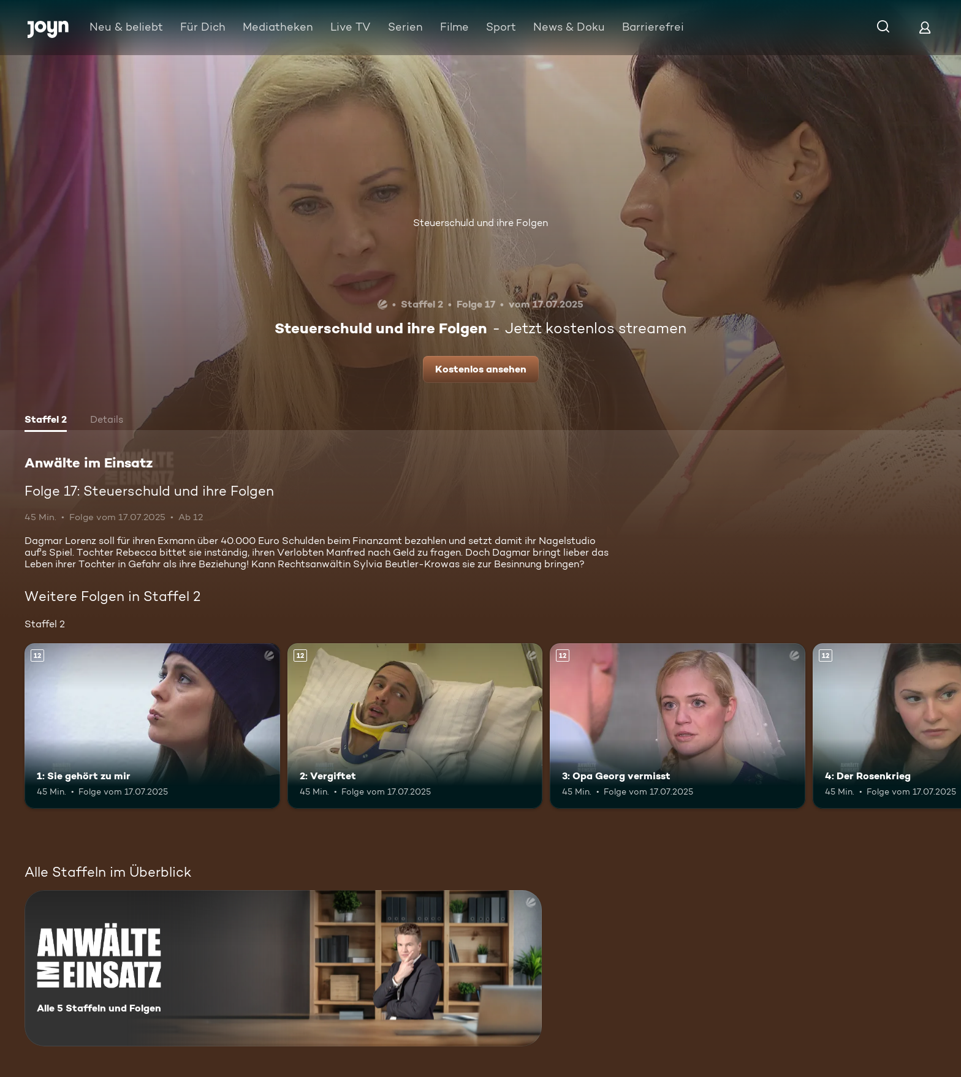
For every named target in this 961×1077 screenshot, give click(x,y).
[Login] (925, 27)
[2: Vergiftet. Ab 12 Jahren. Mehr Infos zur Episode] (415, 726)
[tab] (45, 421)
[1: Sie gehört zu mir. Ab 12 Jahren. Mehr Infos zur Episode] (152, 726)
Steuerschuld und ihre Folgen (480, 223)
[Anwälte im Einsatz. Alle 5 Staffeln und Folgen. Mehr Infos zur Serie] (283, 968)
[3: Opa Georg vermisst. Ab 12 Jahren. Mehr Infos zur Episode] (677, 726)
